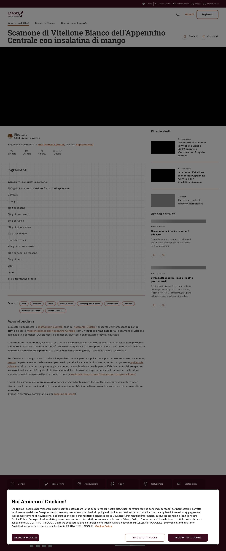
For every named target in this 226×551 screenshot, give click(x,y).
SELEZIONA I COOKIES (25, 537)
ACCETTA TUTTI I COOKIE (188, 537)
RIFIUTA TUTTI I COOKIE (144, 537)
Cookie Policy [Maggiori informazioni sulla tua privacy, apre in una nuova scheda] (103, 526)
